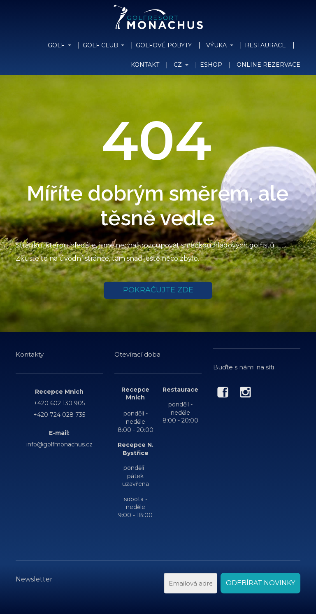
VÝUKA (216, 45)
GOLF (56, 45)
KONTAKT (145, 64)
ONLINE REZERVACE (268, 64)
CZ (178, 64)
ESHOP (211, 64)
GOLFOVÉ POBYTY (164, 45)
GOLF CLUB (100, 45)
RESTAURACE (265, 45)
